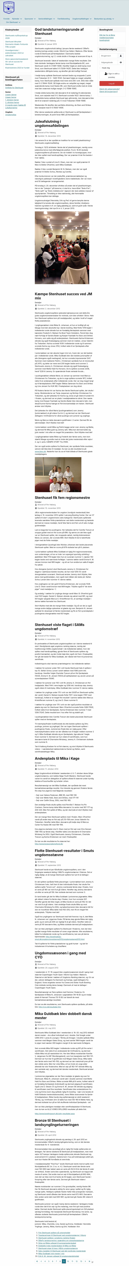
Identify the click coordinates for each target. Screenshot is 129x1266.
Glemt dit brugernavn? (108, 91)
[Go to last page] (89, 1261)
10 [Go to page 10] (68, 1261)
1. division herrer (12, 100)
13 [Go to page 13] (81, 1261)
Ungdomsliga (10, 115)
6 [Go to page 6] (52, 1261)
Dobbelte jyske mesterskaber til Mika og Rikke (57, 1246)
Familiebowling (64, 19)
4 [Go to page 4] (45, 1261)
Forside (6, 19)
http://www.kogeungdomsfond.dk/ (49, 844)
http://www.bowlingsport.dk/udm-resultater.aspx (55, 1114)
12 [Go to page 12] (77, 1261)
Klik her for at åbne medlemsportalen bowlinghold (107, 37)
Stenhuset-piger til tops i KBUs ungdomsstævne (58, 1248)
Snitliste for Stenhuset (14, 88)
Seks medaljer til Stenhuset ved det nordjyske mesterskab (62, 1251)
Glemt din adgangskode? (109, 89)
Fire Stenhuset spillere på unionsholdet (54, 1233)
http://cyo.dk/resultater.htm (50, 1007)
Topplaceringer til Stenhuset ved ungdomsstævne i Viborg (62, 1235)
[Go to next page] (85, 1261)
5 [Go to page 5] (48, 1261)
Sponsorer (29, 19)
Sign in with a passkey (111, 75)
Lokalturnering (11, 108)
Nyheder (15, 19)
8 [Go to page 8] (60, 1261)
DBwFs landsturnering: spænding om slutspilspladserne (61, 1240)
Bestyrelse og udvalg (103, 19)
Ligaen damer (10, 95)
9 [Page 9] (63, 1261)
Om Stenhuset (12, 22)
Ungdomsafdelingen (80, 19)
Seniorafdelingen (45, 19)
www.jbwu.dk (40, 451)
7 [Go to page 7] (56, 1261)
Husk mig (106, 68)
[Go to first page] (37, 1261)
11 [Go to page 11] (72, 1261)
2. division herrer (12, 102)
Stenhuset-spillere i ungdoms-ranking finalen (56, 1238)
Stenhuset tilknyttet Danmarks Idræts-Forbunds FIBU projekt (16, 44)
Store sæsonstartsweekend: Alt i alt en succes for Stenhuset (16, 61)
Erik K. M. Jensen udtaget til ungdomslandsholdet (58, 1256)
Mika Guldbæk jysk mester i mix (51, 1253)
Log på (111, 83)
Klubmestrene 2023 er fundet (17, 68)
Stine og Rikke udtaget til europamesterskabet (57, 1243)
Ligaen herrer (10, 97)
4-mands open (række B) (15, 105)
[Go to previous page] (41, 1261)
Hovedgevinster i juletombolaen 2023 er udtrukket (14, 53)
